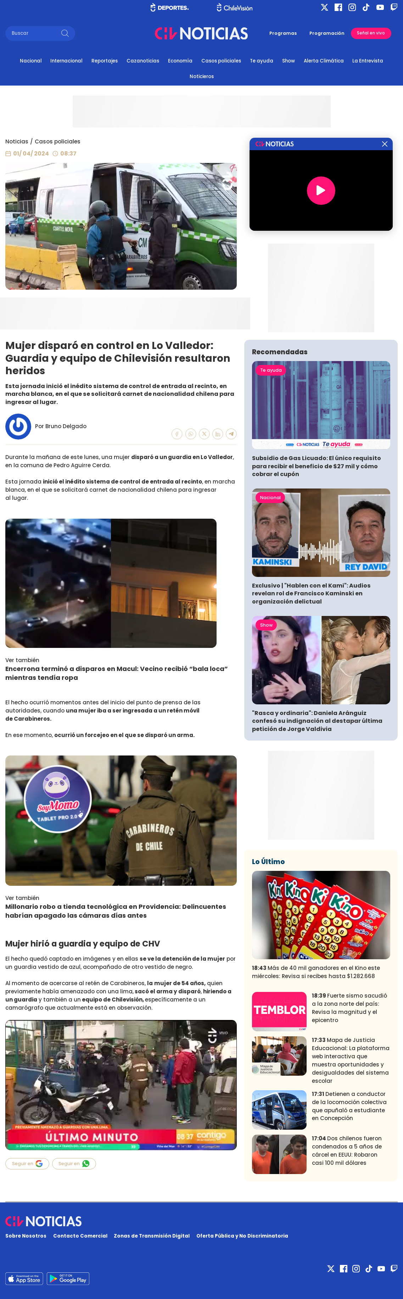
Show (288, 61)
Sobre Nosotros (25, 1236)
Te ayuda (261, 61)
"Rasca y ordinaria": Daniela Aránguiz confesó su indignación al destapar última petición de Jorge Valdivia (317, 721)
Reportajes (104, 61)
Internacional (66, 61)
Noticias (16, 141)
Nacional (31, 61)
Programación (327, 33)
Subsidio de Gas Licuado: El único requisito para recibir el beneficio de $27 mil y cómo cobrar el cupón (316, 466)
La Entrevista (367, 61)
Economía (180, 61)
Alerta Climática (324, 61)
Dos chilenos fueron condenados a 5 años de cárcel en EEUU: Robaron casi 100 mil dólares (347, 1151)
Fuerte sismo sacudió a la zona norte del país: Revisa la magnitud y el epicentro (349, 1008)
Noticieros (202, 76)
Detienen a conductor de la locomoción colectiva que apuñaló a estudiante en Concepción (349, 1106)
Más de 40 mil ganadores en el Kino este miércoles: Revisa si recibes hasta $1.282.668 (316, 972)
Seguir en (27, 1163)
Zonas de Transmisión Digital (152, 1236)
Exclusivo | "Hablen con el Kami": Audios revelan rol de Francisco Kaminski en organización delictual (311, 594)
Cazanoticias (143, 61)
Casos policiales (221, 61)
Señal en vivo (371, 33)
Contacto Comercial (80, 1236)
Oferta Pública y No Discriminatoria (242, 1236)
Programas (283, 33)
